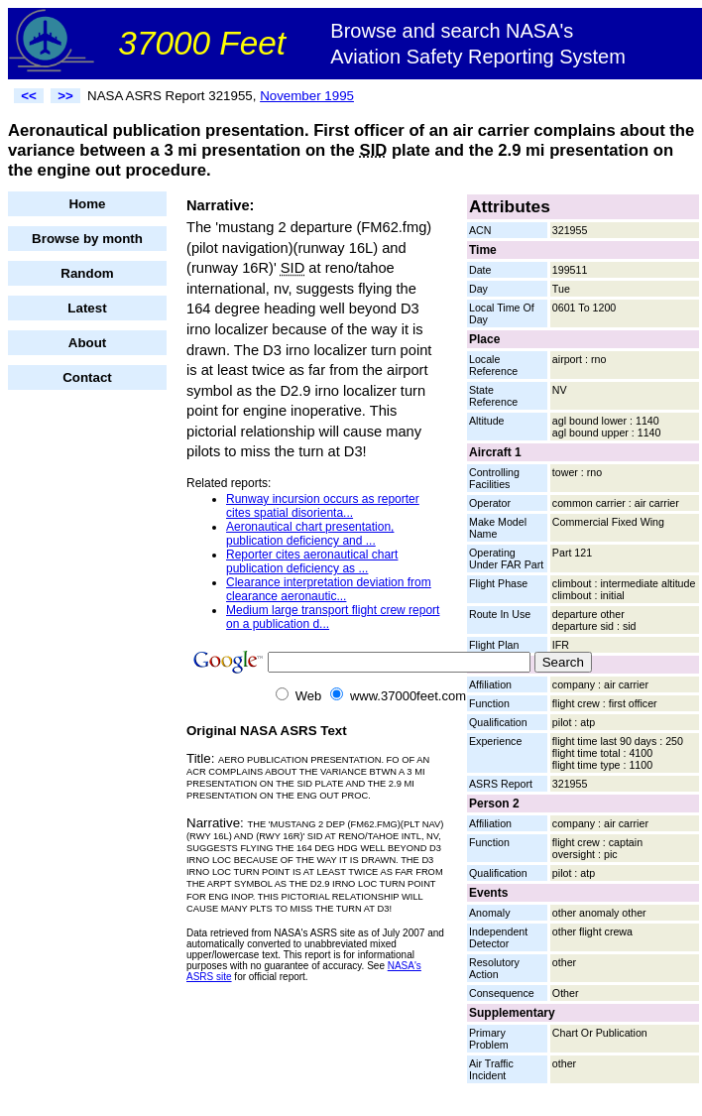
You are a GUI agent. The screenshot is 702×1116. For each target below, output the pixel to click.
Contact (87, 377)
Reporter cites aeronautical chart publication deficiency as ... (312, 561)
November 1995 (307, 95)
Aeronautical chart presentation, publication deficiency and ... (310, 534)
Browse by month (87, 238)
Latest (86, 308)
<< (29, 95)
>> (65, 95)
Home (86, 203)
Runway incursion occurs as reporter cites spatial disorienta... (322, 506)
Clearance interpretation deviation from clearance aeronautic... (328, 589)
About (87, 342)
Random (86, 273)
